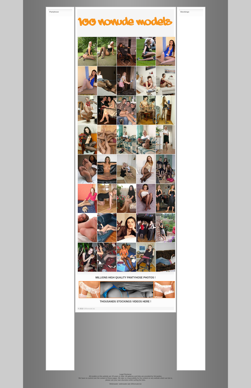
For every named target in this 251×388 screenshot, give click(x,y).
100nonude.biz (89, 309)
